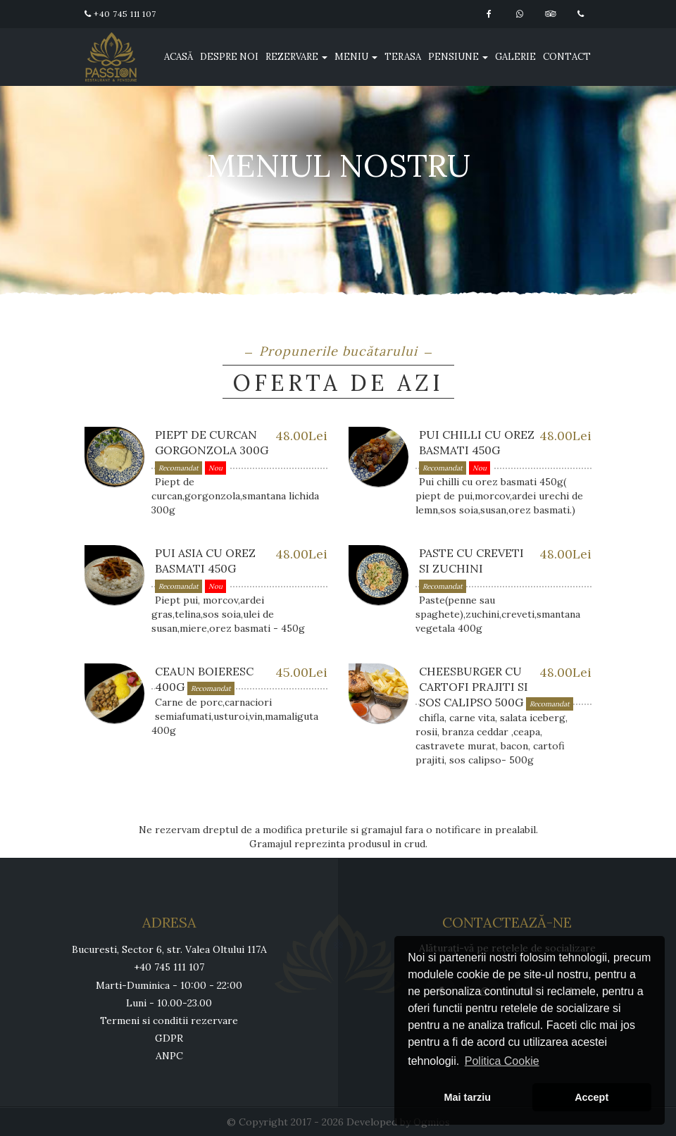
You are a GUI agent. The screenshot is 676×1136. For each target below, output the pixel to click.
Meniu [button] (355, 57)
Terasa (402, 57)
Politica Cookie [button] (502, 1061)
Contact (567, 57)
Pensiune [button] (458, 57)
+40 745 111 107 (120, 13)
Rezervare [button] (296, 57)
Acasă (178, 57)
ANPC (169, 1055)
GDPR (169, 1038)
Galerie (515, 57)
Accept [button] (591, 1097)
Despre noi (229, 57)
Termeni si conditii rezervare (169, 1020)
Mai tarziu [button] (467, 1097)
